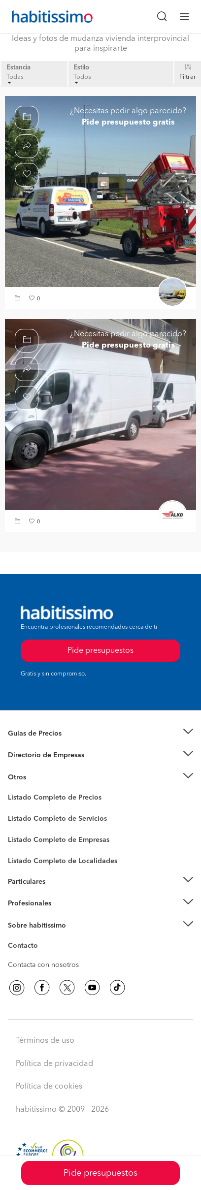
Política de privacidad (54, 1064)
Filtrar (187, 77)
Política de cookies (49, 1087)
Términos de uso (45, 1041)
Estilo (81, 67)
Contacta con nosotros (43, 965)
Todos (82, 79)
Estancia (18, 67)
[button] (19, 299)
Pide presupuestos (100, 1173)
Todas (15, 79)
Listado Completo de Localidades (62, 861)
